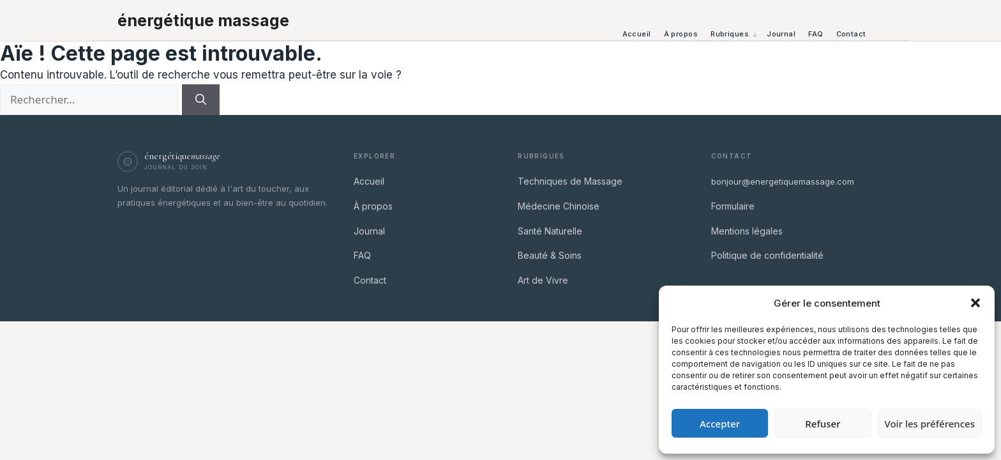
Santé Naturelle (550, 231)
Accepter (720, 423)
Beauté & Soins (550, 255)
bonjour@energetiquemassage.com (782, 181)
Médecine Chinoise (558, 206)
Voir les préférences (930, 423)
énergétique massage (203, 20)
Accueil (636, 33)
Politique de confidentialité (767, 255)
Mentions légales (747, 231)
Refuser (822, 423)
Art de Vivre (543, 280)
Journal (781, 33)
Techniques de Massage (570, 181)
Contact (851, 33)
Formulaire (733, 206)
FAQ (815, 33)
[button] (975, 302)
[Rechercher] (201, 99)
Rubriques (730, 33)
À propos (681, 33)
